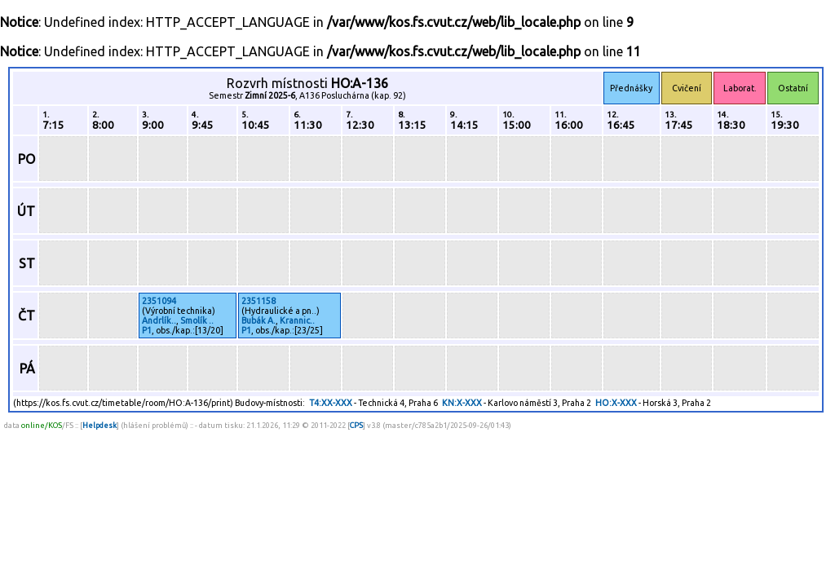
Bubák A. (258, 320)
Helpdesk (99, 425)
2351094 (159, 301)
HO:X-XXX (616, 403)
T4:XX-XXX (330, 403)
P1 (147, 330)
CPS (356, 425)
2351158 (258, 301)
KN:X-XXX (462, 403)
